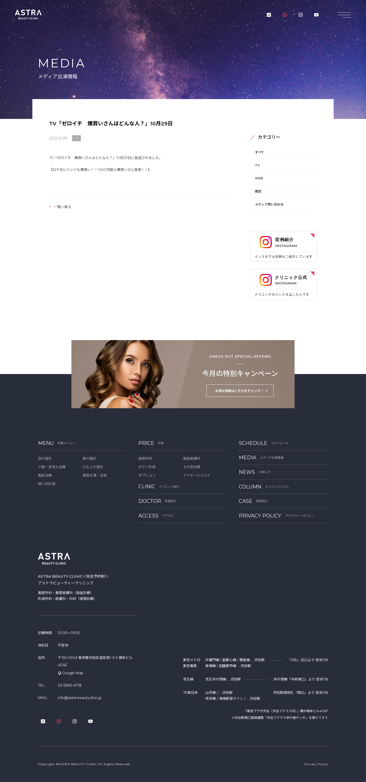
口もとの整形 (93, 467)
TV (257, 165)
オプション (147, 475)
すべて (259, 152)
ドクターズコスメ (196, 475)
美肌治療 (45, 475)
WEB (259, 178)
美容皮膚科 (191, 458)
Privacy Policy (316, 764)
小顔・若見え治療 (52, 467)
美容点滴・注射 (95, 475)
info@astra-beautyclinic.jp (80, 698)
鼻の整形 (89, 458)
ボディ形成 (146, 467)
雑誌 (258, 191)
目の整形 (45, 458)
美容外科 (145, 458)
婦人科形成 (46, 484)
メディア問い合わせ (269, 204)
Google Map (72, 673)
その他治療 (191, 467)
